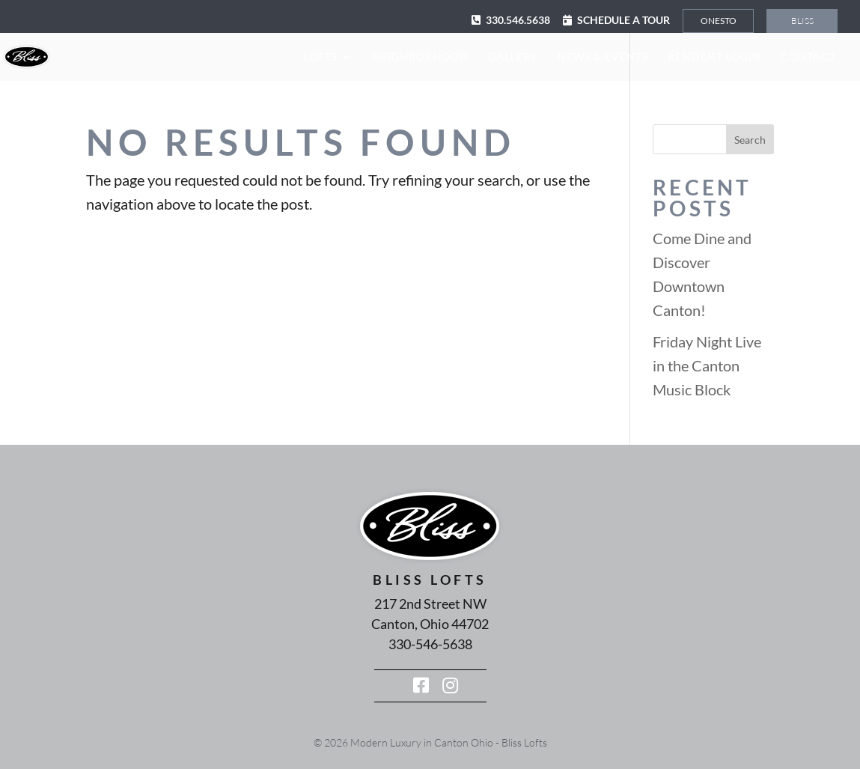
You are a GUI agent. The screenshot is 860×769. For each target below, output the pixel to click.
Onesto (719, 20)
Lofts (321, 57)
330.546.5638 (518, 19)
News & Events (603, 57)
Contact (808, 57)
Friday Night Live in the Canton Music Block (707, 365)
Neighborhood (420, 57)
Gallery (513, 57)
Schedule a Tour (623, 19)
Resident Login (714, 57)
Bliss (802, 20)
